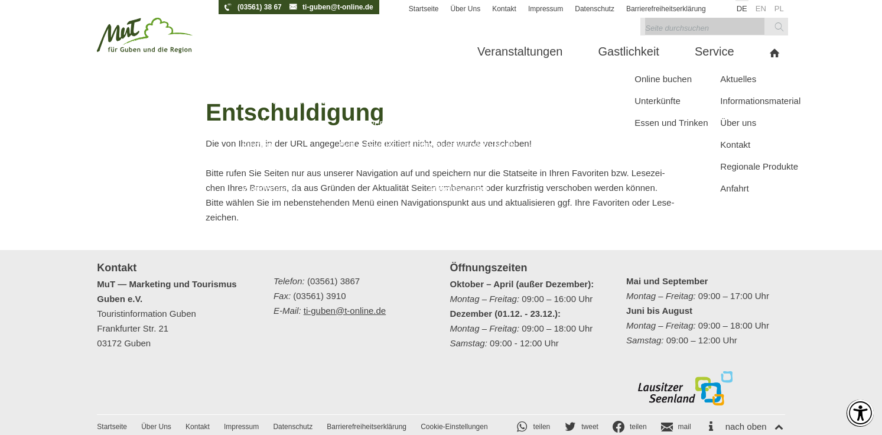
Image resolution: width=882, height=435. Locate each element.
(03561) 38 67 (259, 7)
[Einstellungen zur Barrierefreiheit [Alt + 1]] (853, 406)
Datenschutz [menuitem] (594, 9)
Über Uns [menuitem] (466, 9)
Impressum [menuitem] (545, 9)
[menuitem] (339, 53)
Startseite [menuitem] (424, 9)
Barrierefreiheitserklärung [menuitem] (666, 9)
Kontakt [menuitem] (504, 9)
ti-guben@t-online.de (337, 7)
